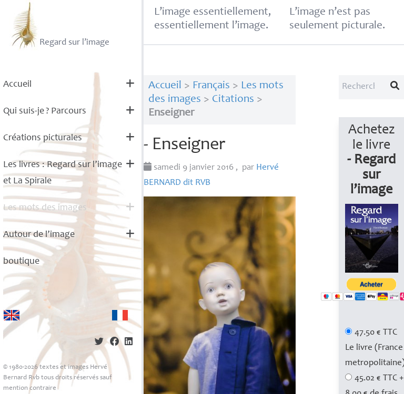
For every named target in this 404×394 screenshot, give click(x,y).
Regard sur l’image (59, 25)
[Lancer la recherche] (395, 87)
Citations (233, 99)
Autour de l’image (39, 235)
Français (211, 85)
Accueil (17, 84)
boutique (21, 261)
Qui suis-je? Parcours (44, 111)
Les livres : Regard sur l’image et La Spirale (62, 173)
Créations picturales (42, 138)
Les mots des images (45, 208)
